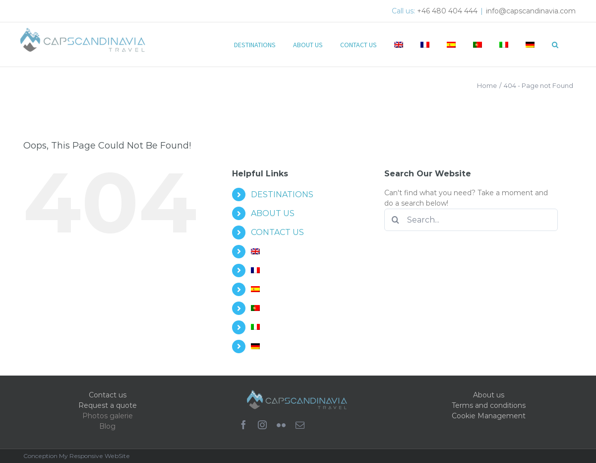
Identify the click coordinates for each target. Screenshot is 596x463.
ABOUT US (273, 213)
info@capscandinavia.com (531, 10)
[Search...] (471, 220)
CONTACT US (277, 232)
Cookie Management (489, 415)
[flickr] (281, 424)
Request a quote (107, 405)
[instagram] (262, 424)
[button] (555, 43)
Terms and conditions (489, 405)
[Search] (395, 220)
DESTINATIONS (282, 194)
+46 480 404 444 (447, 10)
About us (488, 394)
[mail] (300, 424)
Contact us (107, 394)
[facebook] (243, 424)
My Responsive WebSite (94, 456)
